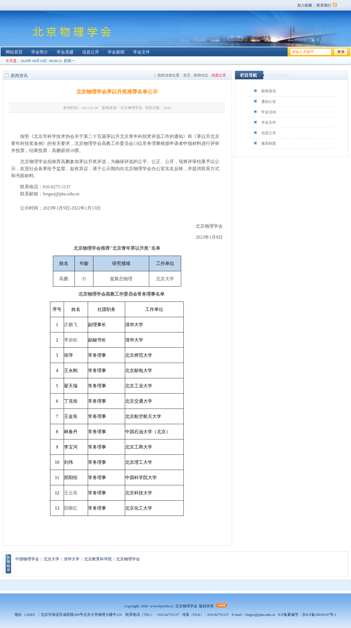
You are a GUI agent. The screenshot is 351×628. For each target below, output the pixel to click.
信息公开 (90, 52)
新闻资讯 (268, 91)
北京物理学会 (128, 559)
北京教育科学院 (98, 559)
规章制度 (268, 143)
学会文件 (141, 52)
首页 (187, 75)
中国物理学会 (27, 559)
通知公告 (268, 101)
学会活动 (268, 112)
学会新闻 (116, 52)
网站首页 (14, 52)
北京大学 (51, 559)
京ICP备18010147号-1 (319, 614)
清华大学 (72, 559)
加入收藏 (304, 5)
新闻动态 (201, 75)
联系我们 (323, 5)
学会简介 (39, 52)
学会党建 (65, 52)
